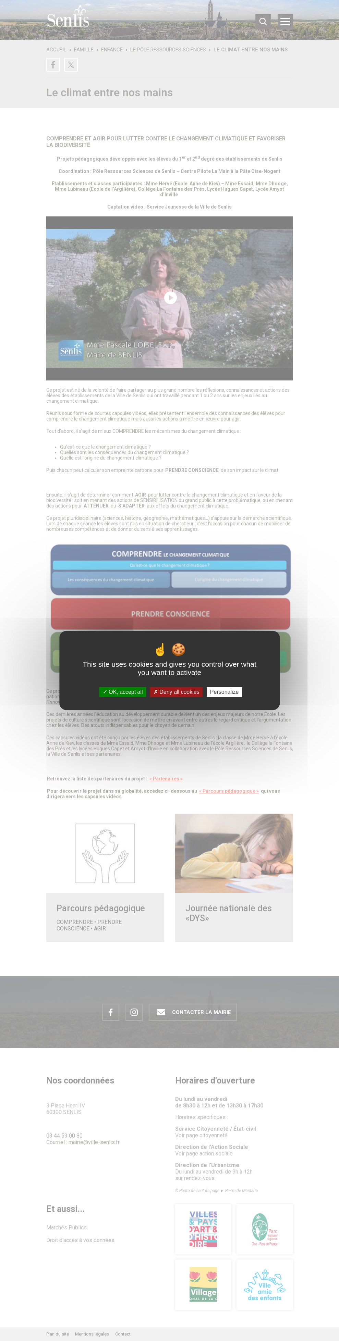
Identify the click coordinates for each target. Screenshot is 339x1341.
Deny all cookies (176, 692)
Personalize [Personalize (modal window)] (224, 692)
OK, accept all (123, 692)
